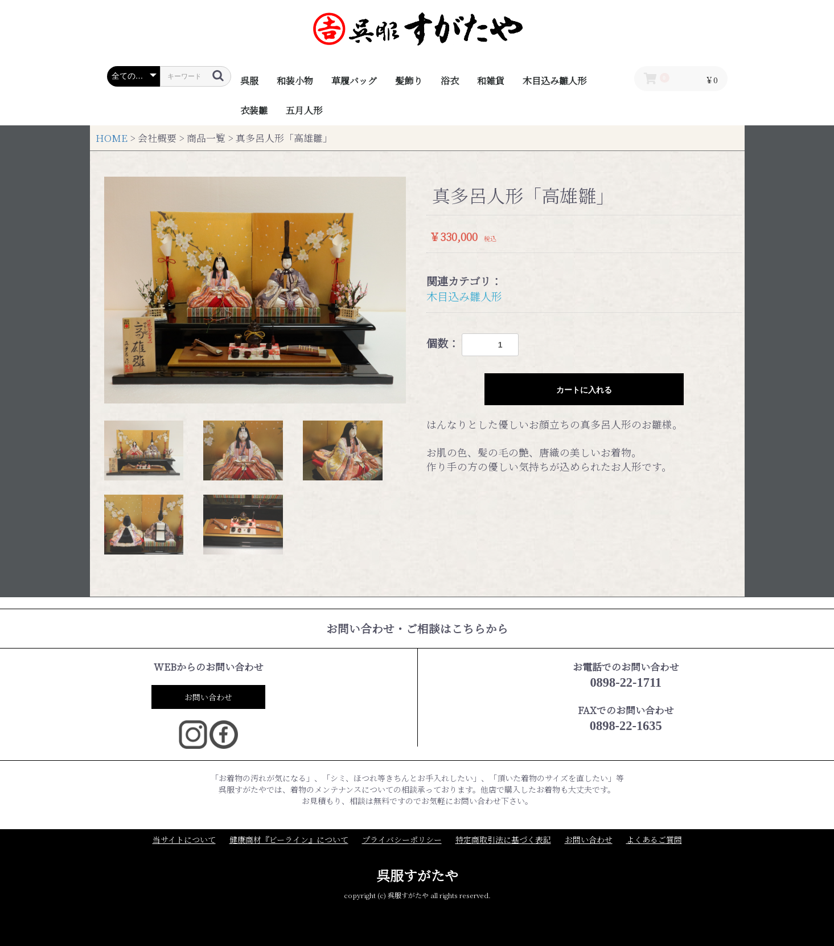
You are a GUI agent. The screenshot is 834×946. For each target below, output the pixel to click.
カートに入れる (584, 389)
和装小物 (295, 80)
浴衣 (450, 80)
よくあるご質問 (654, 839)
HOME (112, 138)
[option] (255, 290)
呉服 (249, 80)
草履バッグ (354, 80)
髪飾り (408, 80)
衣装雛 (254, 110)
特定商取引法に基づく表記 (503, 839)
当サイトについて (184, 839)
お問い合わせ (208, 697)
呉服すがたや (417, 875)
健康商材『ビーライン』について (288, 839)
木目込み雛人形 (554, 80)
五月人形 (304, 110)
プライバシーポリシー (402, 839)
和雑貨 (490, 80)
